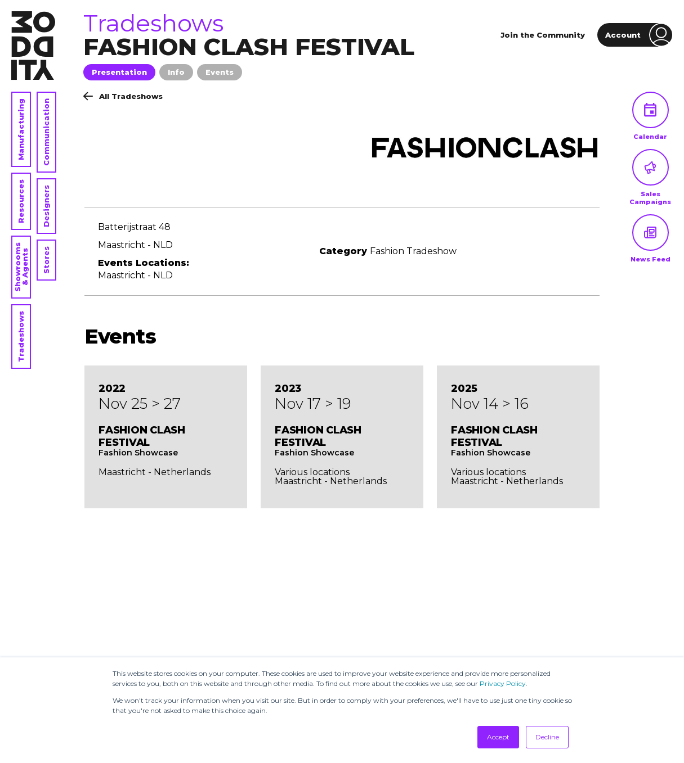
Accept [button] (498, 737)
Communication (46, 132)
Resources (20, 201)
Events (219, 71)
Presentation (119, 71)
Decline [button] (547, 737)
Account (639, 35)
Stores (46, 260)
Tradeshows (20, 336)
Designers (46, 206)
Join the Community (542, 34)
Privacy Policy (503, 683)
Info (176, 71)
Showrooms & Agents (21, 267)
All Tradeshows (123, 96)
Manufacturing (20, 129)
